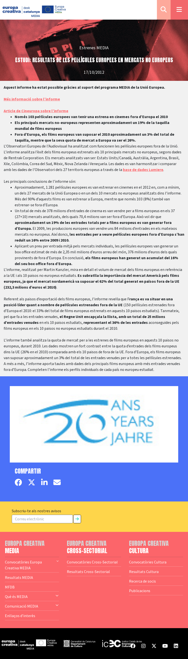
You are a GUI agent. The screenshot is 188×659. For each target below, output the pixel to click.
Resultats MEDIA (19, 577)
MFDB (10, 587)
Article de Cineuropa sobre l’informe (36, 111)
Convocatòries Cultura (147, 562)
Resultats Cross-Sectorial (88, 571)
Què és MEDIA (32, 596)
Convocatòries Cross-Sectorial (92, 562)
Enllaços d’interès (20, 615)
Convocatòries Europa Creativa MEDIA (32, 564)
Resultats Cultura (144, 571)
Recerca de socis (142, 581)
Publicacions (139, 590)
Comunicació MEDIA (32, 606)
